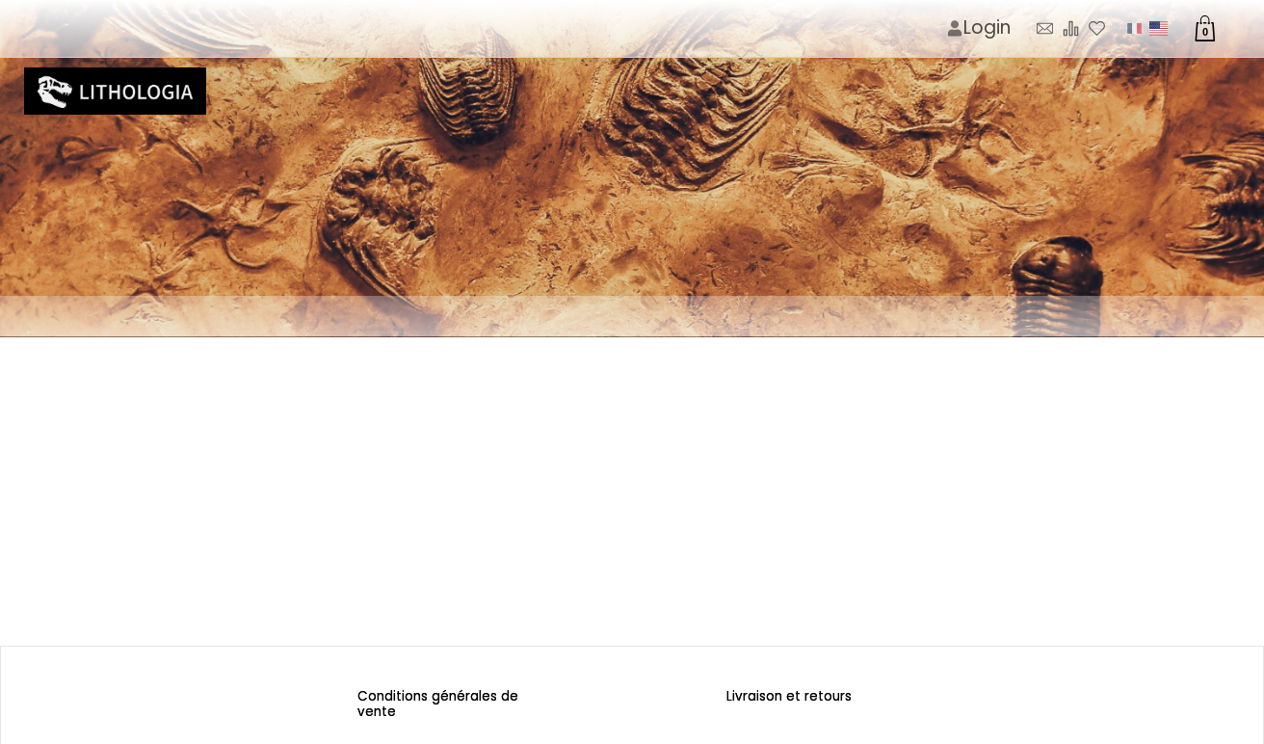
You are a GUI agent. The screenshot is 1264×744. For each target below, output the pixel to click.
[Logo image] (115, 92)
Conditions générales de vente (439, 704)
